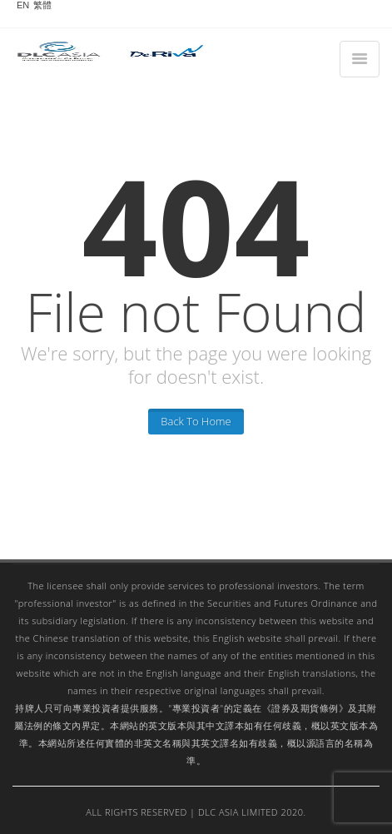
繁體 (42, 5)
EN (23, 5)
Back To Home (196, 421)
